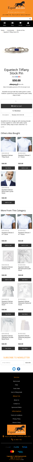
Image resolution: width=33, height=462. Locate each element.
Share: (16, 76)
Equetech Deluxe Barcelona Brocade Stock (24, 268)
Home (2, 30)
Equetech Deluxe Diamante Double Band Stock (7, 337)
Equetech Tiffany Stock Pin (11, 32)
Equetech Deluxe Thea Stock (7, 156)
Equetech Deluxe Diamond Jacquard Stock (24, 337)
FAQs (16, 385)
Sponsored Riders (17, 407)
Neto (22, 459)
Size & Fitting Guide (16, 392)
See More (8, 168)
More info (16, 84)
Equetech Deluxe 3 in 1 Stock (24, 156)
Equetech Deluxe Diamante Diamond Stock (24, 303)
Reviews (18, 115)
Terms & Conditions (16, 415)
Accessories (10, 30)
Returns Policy (16, 422)
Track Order (16, 388)
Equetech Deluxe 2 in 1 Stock (8, 233)
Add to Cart (16, 106)
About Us (16, 400)
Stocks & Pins (21, 30)
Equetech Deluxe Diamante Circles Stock (7, 303)
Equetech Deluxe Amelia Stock (7, 268)
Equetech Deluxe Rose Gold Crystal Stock (7, 191)
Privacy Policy (16, 419)
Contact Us (16, 403)
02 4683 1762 (16, 439)
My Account (16, 381)
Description (5, 115)
